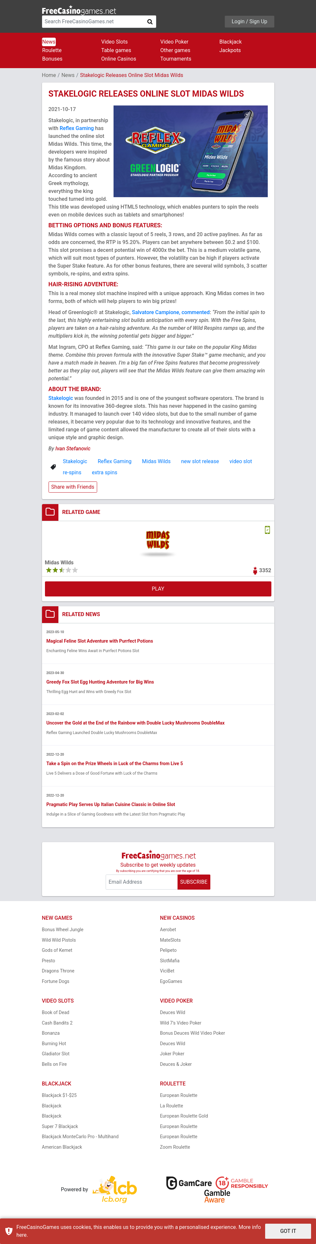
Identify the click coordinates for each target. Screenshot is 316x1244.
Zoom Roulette (175, 1147)
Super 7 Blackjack (60, 1127)
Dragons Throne (58, 971)
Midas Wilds (156, 461)
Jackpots (230, 50)
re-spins (72, 472)
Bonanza (51, 1033)
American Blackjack (62, 1147)
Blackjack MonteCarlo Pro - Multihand (80, 1137)
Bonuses (52, 59)
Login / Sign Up (249, 21)
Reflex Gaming (77, 128)
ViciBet (167, 971)
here (21, 1235)
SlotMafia (170, 961)
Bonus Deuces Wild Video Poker (192, 1033)
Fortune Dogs (56, 982)
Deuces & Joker (176, 1064)
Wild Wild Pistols (59, 940)
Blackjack (231, 42)
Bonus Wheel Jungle (63, 930)
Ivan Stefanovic (73, 448)
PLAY (158, 589)
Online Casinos (118, 59)
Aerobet (168, 930)
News (48, 42)
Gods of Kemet (57, 950)
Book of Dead (56, 1013)
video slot (240, 461)
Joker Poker (172, 1054)
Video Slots (114, 42)
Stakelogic (61, 398)
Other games (175, 50)
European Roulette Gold (184, 1116)
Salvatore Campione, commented (171, 312)
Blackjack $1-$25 (59, 1096)
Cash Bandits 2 (57, 1023)
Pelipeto (168, 950)
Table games (116, 50)
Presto (48, 961)
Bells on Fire (54, 1064)
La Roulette (171, 1106)
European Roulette (179, 1096)
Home (49, 75)
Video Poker (174, 42)
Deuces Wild (172, 1013)
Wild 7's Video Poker (180, 1023)
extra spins (104, 472)
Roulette (52, 50)
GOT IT (288, 1231)
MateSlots (170, 940)
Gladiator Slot (56, 1054)
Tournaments (176, 59)
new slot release (200, 461)
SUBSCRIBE (193, 882)
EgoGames (171, 982)
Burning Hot (54, 1044)
